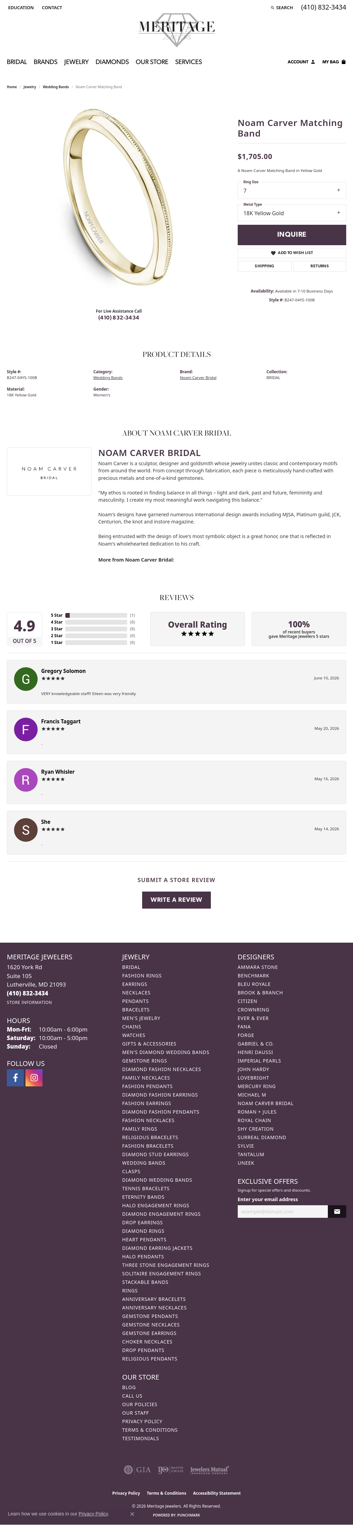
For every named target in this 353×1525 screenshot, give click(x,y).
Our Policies (139, 1404)
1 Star (57, 642)
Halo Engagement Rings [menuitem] (155, 1205)
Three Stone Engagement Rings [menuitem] (165, 1265)
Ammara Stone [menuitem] (258, 967)
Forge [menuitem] (246, 1035)
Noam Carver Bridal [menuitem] (266, 1103)
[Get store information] (29, 1002)
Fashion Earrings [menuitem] (146, 1103)
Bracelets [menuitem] (136, 1009)
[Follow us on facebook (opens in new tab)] (15, 1077)
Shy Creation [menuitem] (256, 1129)
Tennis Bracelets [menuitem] (145, 1188)
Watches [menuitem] (133, 1035)
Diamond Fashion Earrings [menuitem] (160, 1094)
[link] (51, 7)
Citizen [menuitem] (247, 1001)
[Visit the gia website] (137, 1469)
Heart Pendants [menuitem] (144, 1239)
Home (12, 86)
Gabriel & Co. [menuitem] (256, 1043)
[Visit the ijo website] (170, 1469)
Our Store (152, 62)
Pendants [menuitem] (135, 1001)
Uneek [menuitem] (246, 1163)
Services (188, 62)
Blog (129, 1387)
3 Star (57, 629)
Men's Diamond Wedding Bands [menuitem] (165, 1052)
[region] (119, 200)
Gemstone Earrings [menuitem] (149, 1333)
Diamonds (112, 62)
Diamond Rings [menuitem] (143, 1231)
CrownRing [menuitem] (254, 1009)
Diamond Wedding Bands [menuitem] (157, 1180)
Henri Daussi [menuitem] (255, 1052)
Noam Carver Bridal (198, 377)
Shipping (264, 266)
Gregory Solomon (63, 670)
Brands (45, 62)
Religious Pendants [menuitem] (149, 1358)
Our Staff (135, 1413)
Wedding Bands (56, 86)
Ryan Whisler (58, 771)
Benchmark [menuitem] (253, 975)
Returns (319, 266)
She (45, 821)
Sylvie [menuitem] (246, 1146)
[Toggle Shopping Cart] (334, 63)
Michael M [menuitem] (252, 1094)
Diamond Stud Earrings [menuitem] (155, 1154)
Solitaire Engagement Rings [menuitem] (161, 1273)
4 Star (57, 622)
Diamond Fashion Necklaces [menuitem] (161, 1069)
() (132, 615)
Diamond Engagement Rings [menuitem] (161, 1214)
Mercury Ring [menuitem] (257, 1086)
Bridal (17, 62)
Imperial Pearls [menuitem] (259, 1060)
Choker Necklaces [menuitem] (147, 1341)
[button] (20, 7)
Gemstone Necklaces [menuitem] (151, 1324)
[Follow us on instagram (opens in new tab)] (34, 1077)
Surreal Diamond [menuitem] (262, 1137)
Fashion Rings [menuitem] (142, 975)
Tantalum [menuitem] (251, 1154)
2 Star (57, 636)
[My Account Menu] (302, 63)
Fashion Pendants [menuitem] (147, 1086)
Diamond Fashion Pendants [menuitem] (160, 1112)
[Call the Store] (27, 993)
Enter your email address (268, 1199)
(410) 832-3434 (118, 318)
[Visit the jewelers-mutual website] (209, 1469)
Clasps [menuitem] (131, 1171)
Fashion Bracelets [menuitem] (147, 1146)
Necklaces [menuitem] (136, 992)
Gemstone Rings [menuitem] (144, 1060)
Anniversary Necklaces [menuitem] (154, 1307)
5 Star (57, 615)
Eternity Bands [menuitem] (143, 1197)
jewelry (29, 86)
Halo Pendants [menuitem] (143, 1256)
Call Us (132, 1396)
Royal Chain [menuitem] (254, 1120)
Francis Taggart (61, 721)
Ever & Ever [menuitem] (253, 1018)
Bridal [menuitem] (131, 967)
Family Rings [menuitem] (139, 1129)
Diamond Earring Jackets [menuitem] (157, 1248)
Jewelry (76, 62)
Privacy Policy (142, 1421)
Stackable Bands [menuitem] (145, 1282)
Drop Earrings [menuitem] (142, 1222)
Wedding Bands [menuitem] (143, 1163)
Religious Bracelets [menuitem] (150, 1137)
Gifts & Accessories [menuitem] (149, 1043)
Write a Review (176, 900)
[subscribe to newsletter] (337, 1211)
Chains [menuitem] (131, 1026)
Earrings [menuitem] (134, 984)
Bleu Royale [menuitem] (254, 984)
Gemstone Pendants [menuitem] (150, 1316)
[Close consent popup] (132, 1514)
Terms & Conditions (150, 1430)
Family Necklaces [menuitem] (146, 1077)
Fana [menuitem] (244, 1026)
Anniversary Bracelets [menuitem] (154, 1299)
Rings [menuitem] (130, 1290)
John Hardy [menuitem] (253, 1069)
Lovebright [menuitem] (253, 1077)
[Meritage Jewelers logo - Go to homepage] (176, 30)
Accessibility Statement (217, 1493)
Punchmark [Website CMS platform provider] (189, 1515)
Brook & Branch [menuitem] (260, 992)
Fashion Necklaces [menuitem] (148, 1120)
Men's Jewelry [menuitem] (141, 1018)
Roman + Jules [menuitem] (257, 1112)
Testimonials (140, 1438)
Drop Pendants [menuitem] (143, 1350)
